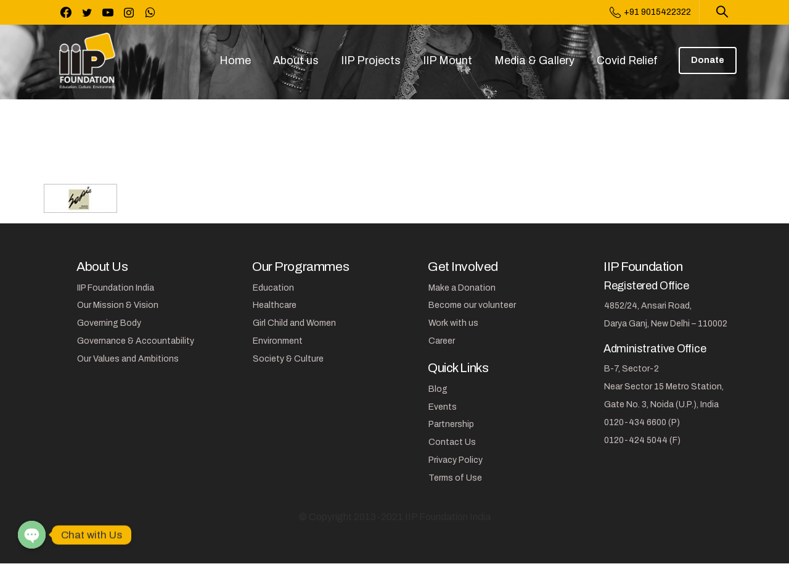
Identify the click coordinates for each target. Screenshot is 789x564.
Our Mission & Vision (117, 305)
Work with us (453, 323)
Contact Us (452, 442)
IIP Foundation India (115, 287)
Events (442, 407)
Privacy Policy (455, 460)
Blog (438, 389)
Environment (278, 341)
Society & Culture (288, 358)
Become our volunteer (472, 305)
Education (273, 287)
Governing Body (109, 323)
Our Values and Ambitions (128, 358)
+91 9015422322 (650, 12)
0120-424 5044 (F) (642, 440)
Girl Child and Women (294, 323)
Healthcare (274, 305)
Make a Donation (462, 287)
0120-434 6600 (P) (642, 422)
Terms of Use (455, 478)
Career (441, 341)
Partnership (451, 424)
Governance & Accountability (135, 341)
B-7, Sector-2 (631, 368)
